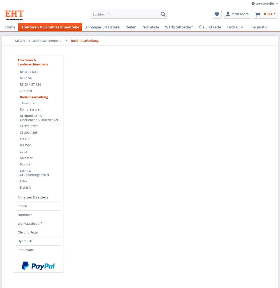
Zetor (24, 151)
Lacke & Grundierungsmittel (34, 173)
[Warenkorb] (265, 14)
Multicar (26, 78)
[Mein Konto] (237, 14)
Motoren (26, 164)
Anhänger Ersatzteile (33, 197)
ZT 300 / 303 (29, 132)
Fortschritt (28, 103)
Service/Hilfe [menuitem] (263, 4)
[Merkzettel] (217, 14)
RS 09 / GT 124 (30, 84)
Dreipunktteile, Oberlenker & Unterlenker (39, 118)
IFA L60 (25, 139)
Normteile (25, 215)
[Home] (10, 27)
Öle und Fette (28, 232)
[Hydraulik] (235, 27)
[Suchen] (163, 14)
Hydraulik (25, 241)
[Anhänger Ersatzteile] (102, 27)
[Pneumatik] (258, 27)
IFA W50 (26, 145)
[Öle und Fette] (210, 27)
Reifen (22, 206)
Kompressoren (30, 109)
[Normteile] (150, 27)
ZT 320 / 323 (29, 126)
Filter (23, 181)
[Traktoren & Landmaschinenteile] (50, 27)
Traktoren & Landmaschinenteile (33, 62)
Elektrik (25, 187)
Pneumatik (26, 250)
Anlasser (26, 158)
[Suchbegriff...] (129, 14)
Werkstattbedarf (30, 223)
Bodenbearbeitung (34, 97)
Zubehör (26, 91)
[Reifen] (131, 27)
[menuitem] (129, 16)
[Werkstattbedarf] (179, 27)
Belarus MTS (29, 72)
